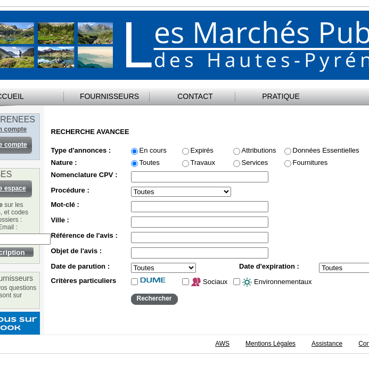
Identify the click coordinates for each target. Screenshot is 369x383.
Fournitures (310, 162)
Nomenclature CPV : (84, 175)
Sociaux (209, 282)
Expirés (202, 150)
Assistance (326, 343)
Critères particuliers (84, 281)
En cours (153, 150)
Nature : (64, 162)
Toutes (150, 162)
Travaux (203, 162)
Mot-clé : (65, 205)
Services (255, 162)
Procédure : (70, 190)
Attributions (259, 150)
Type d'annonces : (81, 150)
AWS (222, 343)
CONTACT (195, 96)
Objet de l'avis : (76, 251)
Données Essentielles (326, 150)
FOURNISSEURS (109, 96)
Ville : (60, 220)
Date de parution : (80, 266)
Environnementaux (277, 282)
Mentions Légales (270, 343)
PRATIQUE (281, 96)
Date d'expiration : (269, 266)
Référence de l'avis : (84, 235)
